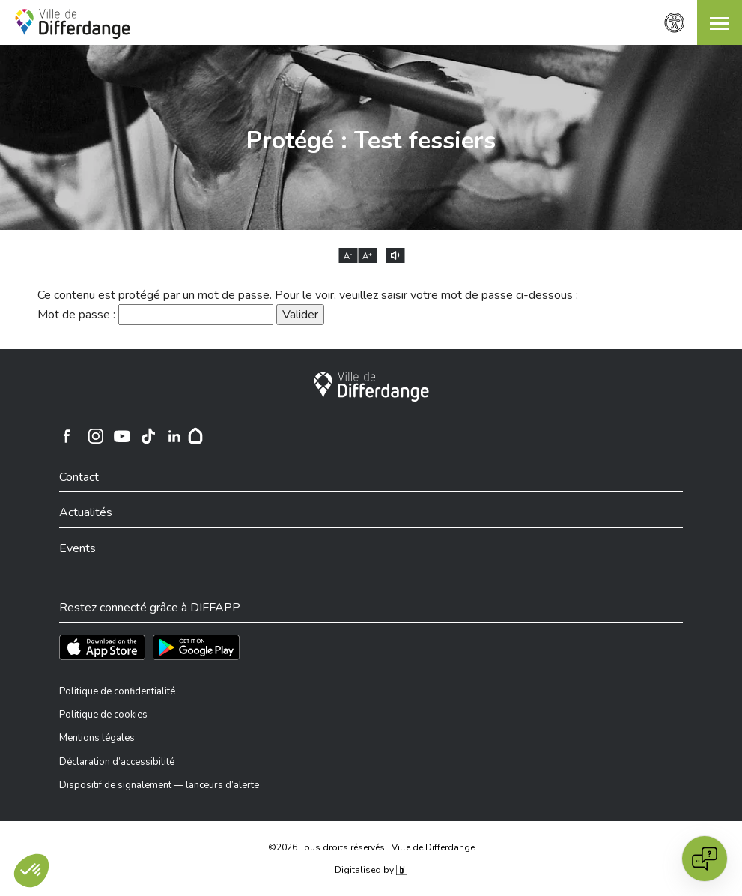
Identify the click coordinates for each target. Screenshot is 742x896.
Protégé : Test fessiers (371, 140)
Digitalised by (371, 870)
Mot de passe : (155, 314)
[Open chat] (704, 858)
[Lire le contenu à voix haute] (395, 255)
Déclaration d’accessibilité (116, 762)
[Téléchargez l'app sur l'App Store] (102, 647)
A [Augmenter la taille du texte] (367, 256)
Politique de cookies (103, 714)
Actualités (85, 512)
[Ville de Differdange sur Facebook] (66, 436)
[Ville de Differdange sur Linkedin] (174, 436)
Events (77, 548)
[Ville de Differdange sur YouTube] (122, 436)
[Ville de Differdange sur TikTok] (148, 436)
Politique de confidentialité (117, 691)
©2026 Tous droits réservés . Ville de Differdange (371, 847)
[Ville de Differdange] (371, 387)
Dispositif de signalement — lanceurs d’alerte (159, 785)
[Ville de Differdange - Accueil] (72, 23)
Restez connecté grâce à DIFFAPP (149, 607)
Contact (79, 477)
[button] (719, 22)
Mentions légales (97, 738)
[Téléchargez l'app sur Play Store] (196, 647)
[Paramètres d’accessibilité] (675, 23)
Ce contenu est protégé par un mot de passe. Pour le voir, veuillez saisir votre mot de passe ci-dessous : (307, 295)
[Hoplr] (195, 436)
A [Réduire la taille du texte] (348, 256)
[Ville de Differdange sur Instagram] (95, 436)
